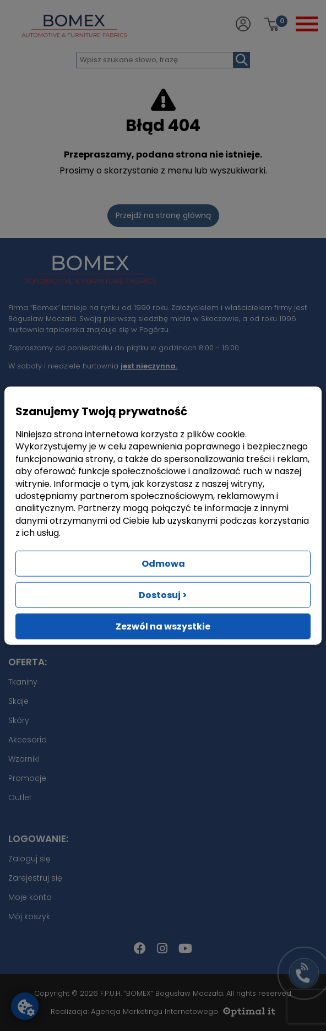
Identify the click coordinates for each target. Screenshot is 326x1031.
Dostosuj (163, 594)
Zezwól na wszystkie (163, 626)
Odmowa (163, 563)
